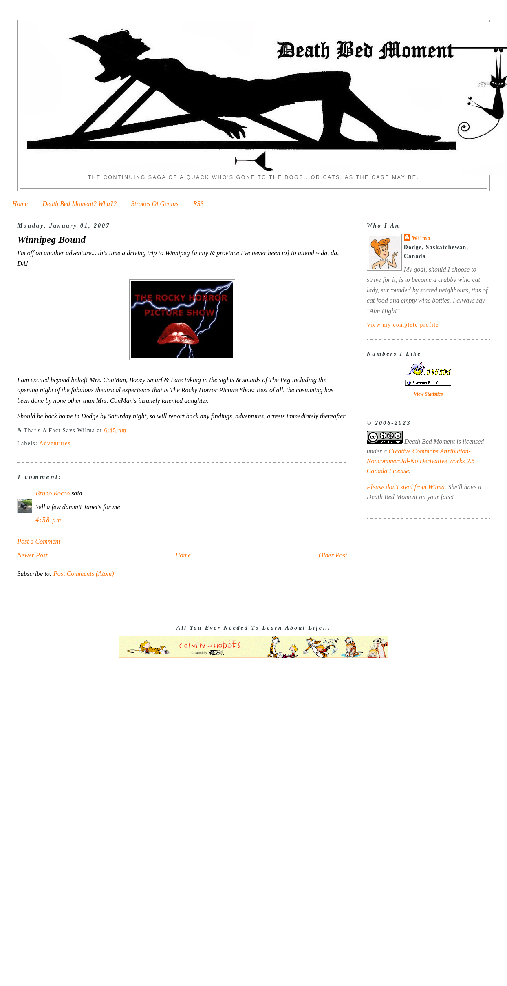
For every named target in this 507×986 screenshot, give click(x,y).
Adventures (55, 443)
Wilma (421, 238)
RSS (198, 203)
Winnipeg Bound (51, 239)
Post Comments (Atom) (83, 573)
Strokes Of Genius (155, 203)
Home (20, 203)
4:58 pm (48, 519)
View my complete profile (403, 325)
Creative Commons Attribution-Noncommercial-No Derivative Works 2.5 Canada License (421, 461)
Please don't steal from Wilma (406, 487)
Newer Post (32, 555)
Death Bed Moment (429, 441)
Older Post (333, 555)
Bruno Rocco (52, 493)
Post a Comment (38, 541)
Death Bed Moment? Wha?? (79, 203)
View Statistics (428, 394)
